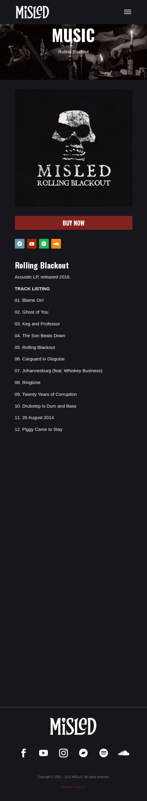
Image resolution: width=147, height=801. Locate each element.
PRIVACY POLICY (73, 787)
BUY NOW (74, 222)
